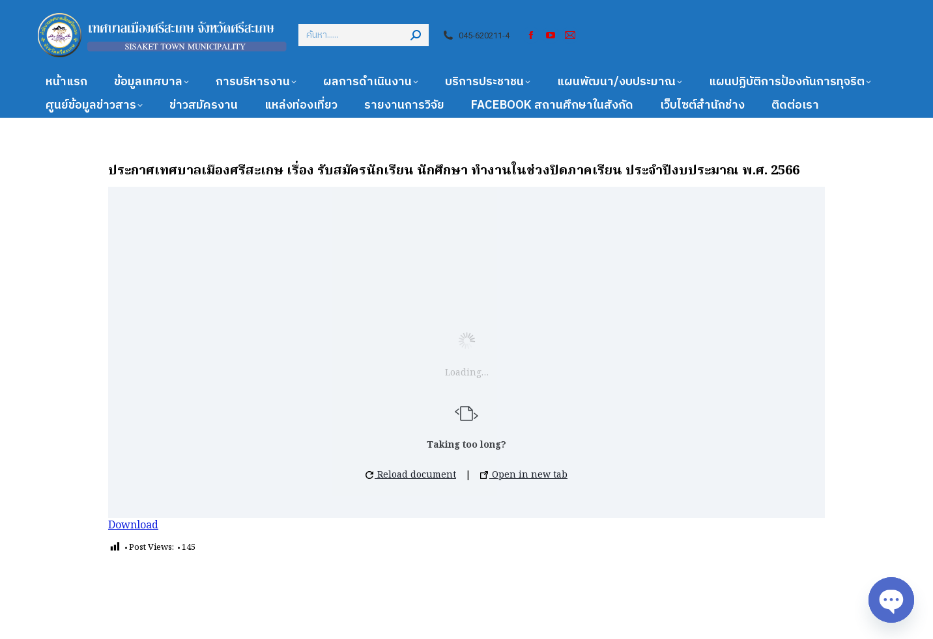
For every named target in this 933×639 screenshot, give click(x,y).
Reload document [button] (411, 475)
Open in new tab (523, 475)
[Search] (363, 35)
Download (133, 525)
